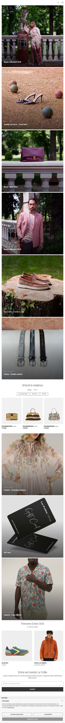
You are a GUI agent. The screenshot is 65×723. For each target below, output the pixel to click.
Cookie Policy (10, 707)
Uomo (35, 390)
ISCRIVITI (32, 689)
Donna (29, 390)
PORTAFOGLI (34, 394)
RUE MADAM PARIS (23, 394)
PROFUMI (44, 394)
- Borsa (12, 413)
